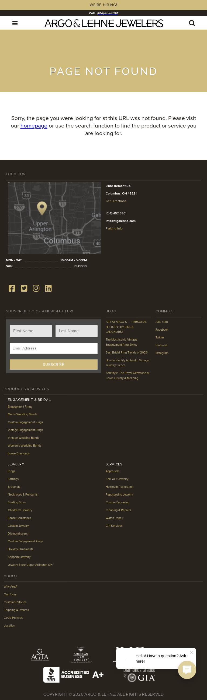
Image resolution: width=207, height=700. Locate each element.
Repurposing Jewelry (120, 494)
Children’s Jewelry (20, 509)
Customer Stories (15, 601)
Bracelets (14, 486)
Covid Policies (13, 617)
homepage (33, 125)
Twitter (160, 337)
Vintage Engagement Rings (26, 429)
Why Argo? (11, 586)
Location (9, 625)
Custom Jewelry (18, 525)
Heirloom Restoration (120, 486)
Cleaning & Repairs (119, 509)
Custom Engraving (118, 502)
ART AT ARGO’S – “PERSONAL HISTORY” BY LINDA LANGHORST (127, 326)
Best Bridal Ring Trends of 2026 (127, 352)
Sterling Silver (17, 502)
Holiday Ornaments (21, 548)
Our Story (10, 594)
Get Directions (116, 201)
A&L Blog (162, 321)
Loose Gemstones (20, 517)
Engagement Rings (20, 406)
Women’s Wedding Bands (25, 445)
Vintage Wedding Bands (24, 437)
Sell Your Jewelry (117, 478)
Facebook (162, 329)
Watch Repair (115, 517)
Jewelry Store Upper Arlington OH (30, 564)
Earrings (13, 478)
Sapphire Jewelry (19, 556)
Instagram (162, 352)
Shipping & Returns (17, 609)
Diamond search (19, 533)
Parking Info (114, 228)
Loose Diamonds (19, 453)
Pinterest (161, 345)
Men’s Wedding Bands (23, 414)
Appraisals (113, 470)
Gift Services (114, 525)
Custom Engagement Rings (26, 421)
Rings (12, 470)
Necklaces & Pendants (23, 494)
